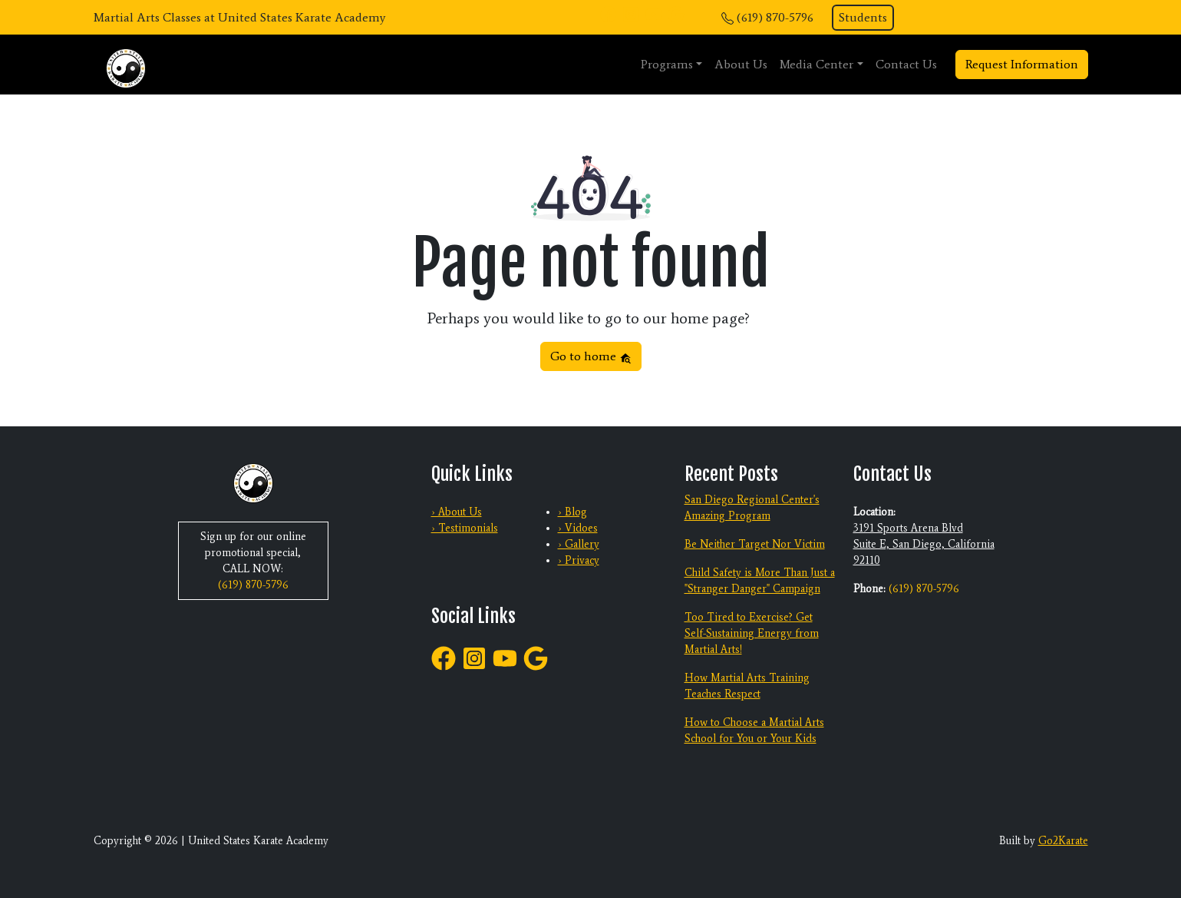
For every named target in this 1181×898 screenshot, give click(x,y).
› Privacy (578, 560)
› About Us (456, 512)
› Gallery (578, 544)
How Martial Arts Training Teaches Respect (747, 686)
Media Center (816, 64)
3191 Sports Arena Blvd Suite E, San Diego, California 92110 (924, 544)
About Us (740, 64)
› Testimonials (464, 528)
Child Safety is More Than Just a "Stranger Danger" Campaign (760, 580)
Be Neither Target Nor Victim (755, 544)
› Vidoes (578, 528)
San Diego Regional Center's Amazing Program (752, 507)
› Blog (572, 512)
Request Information (1021, 64)
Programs (667, 64)
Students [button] (863, 17)
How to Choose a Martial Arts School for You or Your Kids (754, 730)
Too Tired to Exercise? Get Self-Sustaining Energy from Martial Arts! (752, 633)
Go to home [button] (591, 356)
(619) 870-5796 (775, 17)
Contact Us (906, 64)
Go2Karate (1063, 840)
